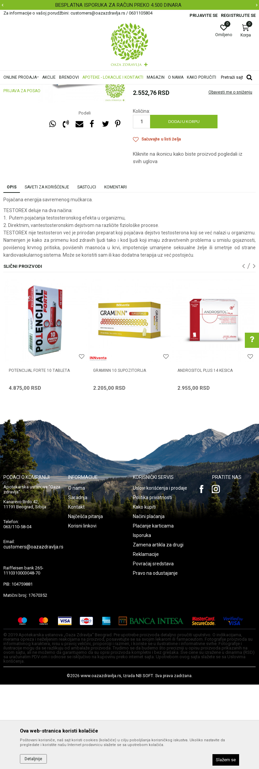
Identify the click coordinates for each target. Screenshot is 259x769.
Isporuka (142, 619)
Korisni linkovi (82, 610)
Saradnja (77, 582)
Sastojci (86, 271)
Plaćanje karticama (153, 610)
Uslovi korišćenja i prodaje (160, 572)
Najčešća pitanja (85, 601)
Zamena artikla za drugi (158, 629)
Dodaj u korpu (184, 205)
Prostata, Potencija (151, 116)
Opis (12, 271)
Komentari (115, 271)
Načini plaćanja (149, 601)
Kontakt (76, 591)
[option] (129, 5)
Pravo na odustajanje (155, 657)
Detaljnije (33, 759)
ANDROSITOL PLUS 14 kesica (205, 455)
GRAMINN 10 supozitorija (119, 455)
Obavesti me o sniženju (230, 176)
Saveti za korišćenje (47, 271)
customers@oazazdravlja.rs (33, 631)
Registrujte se (238, 15)
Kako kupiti (144, 591)
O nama (76, 572)
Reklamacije (146, 638)
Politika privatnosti (152, 582)
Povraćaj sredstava (153, 648)
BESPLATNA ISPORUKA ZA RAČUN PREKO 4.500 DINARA (129, 5)
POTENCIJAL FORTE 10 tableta (39, 455)
